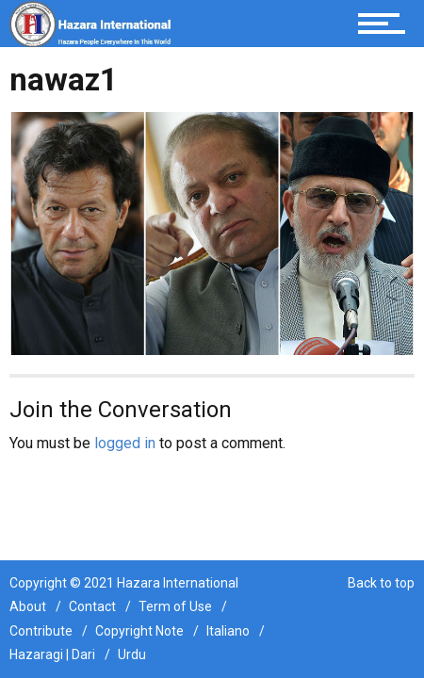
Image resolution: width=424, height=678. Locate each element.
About (27, 606)
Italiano (228, 630)
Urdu (132, 654)
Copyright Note (139, 630)
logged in (124, 443)
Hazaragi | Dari (52, 654)
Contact (92, 606)
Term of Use (175, 606)
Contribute (41, 630)
